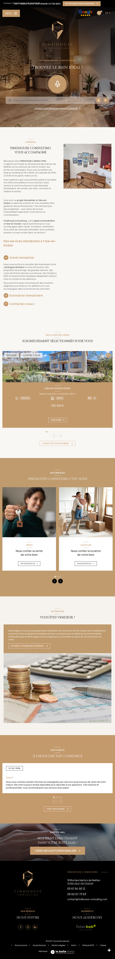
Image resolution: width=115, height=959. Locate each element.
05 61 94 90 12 (18, 3)
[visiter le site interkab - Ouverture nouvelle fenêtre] (86, 927)
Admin (74, 945)
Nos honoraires (21, 945)
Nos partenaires (39, 945)
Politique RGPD (88, 945)
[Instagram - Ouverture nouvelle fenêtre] (27, 927)
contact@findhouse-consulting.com (87, 899)
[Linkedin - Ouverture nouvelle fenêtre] (35, 927)
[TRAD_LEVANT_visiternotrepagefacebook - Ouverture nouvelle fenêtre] (20, 927)
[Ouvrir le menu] (11, 13)
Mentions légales (58, 945)
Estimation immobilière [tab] (26, 295)
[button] (60, 435)
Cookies (103, 945)
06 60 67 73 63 (33, 3)
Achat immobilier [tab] (22, 258)
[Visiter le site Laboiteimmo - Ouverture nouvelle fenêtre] (62, 952)
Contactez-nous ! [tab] (22, 304)
